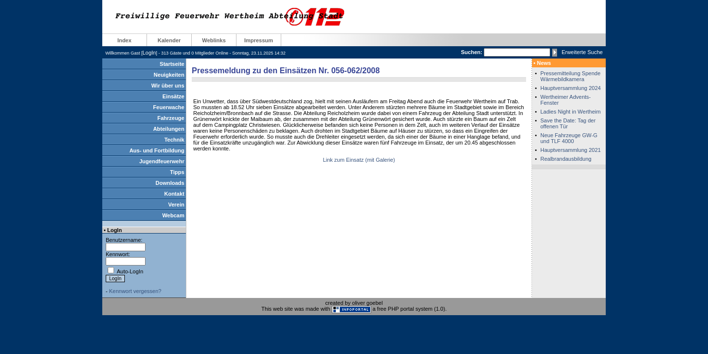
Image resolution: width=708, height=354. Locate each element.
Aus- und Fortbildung (156, 150)
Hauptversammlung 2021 (570, 150)
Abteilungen (168, 129)
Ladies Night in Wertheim (570, 112)
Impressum (258, 40)
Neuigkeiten (169, 75)
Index (125, 40)
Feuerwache (168, 107)
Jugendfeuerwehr (161, 161)
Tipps (177, 172)
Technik (174, 140)
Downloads (169, 183)
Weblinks (214, 40)
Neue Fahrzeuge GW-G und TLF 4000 (568, 138)
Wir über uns (167, 85)
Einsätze (173, 96)
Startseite (172, 64)
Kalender (168, 40)
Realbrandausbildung (565, 159)
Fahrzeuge (170, 118)
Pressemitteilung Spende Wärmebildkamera (570, 76)
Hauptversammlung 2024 (570, 88)
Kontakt (174, 194)
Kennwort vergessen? (135, 291)
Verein (176, 204)
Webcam (173, 215)
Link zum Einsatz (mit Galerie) (359, 160)
